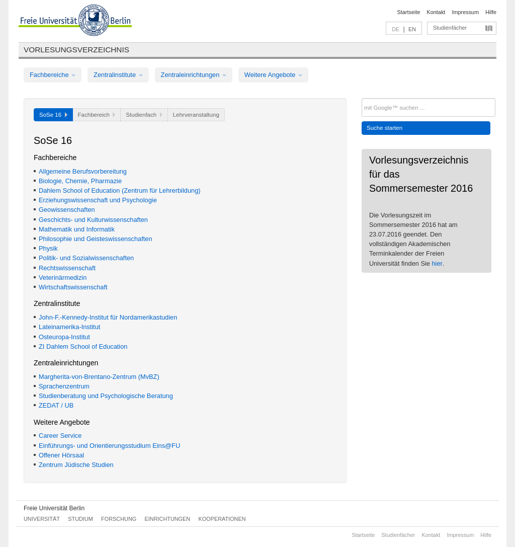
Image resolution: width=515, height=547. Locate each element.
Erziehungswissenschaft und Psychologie (98, 200)
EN (412, 29)
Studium (80, 519)
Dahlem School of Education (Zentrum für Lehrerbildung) (120, 190)
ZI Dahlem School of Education (83, 346)
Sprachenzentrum (64, 386)
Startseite (408, 12)
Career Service (60, 435)
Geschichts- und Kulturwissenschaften (93, 219)
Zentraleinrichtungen (193, 75)
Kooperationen (222, 519)
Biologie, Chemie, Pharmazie (80, 181)
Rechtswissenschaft (67, 268)
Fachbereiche (52, 75)
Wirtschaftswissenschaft (73, 287)
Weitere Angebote (273, 75)
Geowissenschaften (67, 209)
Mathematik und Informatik (77, 229)
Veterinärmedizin (63, 277)
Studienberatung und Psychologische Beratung (106, 396)
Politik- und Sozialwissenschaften (86, 258)
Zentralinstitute (118, 75)
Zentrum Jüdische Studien (76, 464)
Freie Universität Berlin (54, 508)
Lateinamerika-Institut (69, 327)
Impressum (465, 12)
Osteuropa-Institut (64, 337)
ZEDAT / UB (56, 405)
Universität (42, 519)
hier (437, 263)
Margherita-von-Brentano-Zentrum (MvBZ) (99, 376)
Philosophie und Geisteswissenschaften (95, 239)
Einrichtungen (168, 519)
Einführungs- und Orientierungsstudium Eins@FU (109, 445)
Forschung (118, 519)
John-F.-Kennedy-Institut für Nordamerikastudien (108, 317)
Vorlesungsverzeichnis (76, 49)
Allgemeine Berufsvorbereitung (83, 171)
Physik (48, 248)
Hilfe (490, 12)
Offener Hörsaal (61, 455)
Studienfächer (450, 28)
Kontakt (436, 12)
